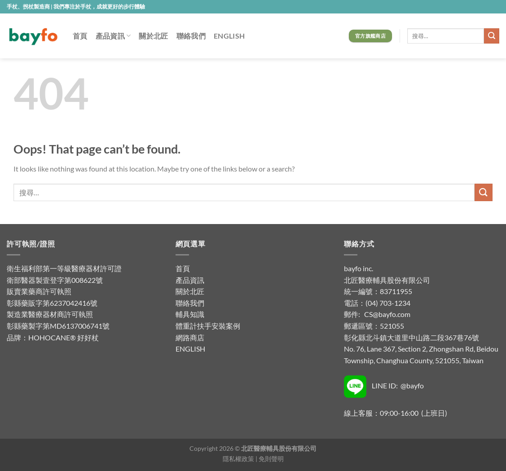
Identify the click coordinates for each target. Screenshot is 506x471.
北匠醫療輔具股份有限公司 (387, 280)
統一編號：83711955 (378, 291)
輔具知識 (190, 314)
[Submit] (491, 36)
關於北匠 (153, 35)
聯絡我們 (191, 35)
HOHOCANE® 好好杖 (63, 337)
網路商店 (190, 337)
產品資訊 (113, 35)
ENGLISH (229, 35)
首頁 (80, 35)
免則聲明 (271, 458)
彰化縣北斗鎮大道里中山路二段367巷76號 (411, 337)
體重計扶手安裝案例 (208, 325)
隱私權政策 (238, 458)
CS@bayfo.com (387, 314)
